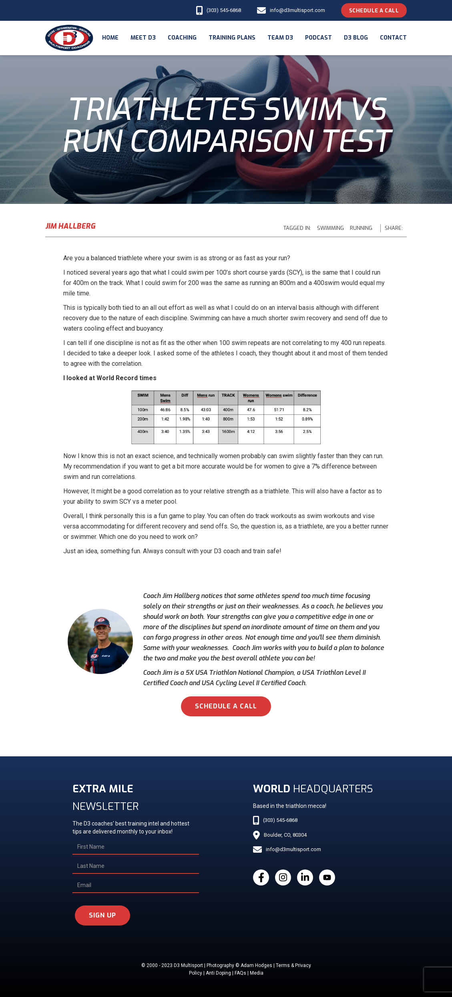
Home (110, 38)
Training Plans (232, 38)
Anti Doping (218, 973)
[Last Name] (135, 866)
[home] (69, 38)
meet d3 (143, 38)
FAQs (240, 973)
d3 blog (356, 38)
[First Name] (135, 847)
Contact (393, 38)
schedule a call (226, 706)
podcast (318, 38)
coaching (182, 38)
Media (256, 973)
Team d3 (280, 38)
